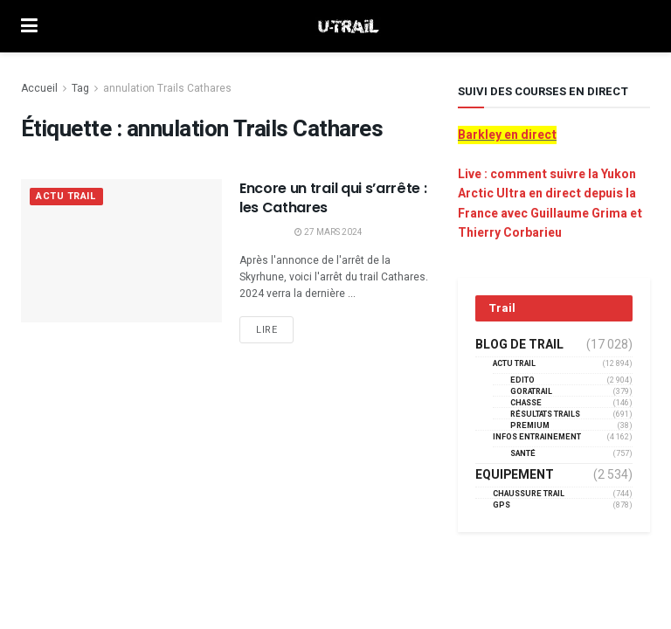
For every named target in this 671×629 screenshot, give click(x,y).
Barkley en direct (507, 135)
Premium (530, 426)
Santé (523, 454)
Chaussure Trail (528, 494)
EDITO (522, 380)
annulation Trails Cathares (167, 88)
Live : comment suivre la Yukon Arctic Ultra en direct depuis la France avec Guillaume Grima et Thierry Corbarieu (550, 203)
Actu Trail (66, 197)
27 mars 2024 (328, 232)
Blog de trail (519, 345)
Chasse (526, 403)
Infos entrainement (537, 437)
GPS (501, 505)
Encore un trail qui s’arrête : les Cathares (332, 198)
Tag (80, 88)
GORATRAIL (531, 392)
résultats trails (545, 414)
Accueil (39, 88)
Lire (266, 329)
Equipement (514, 475)
